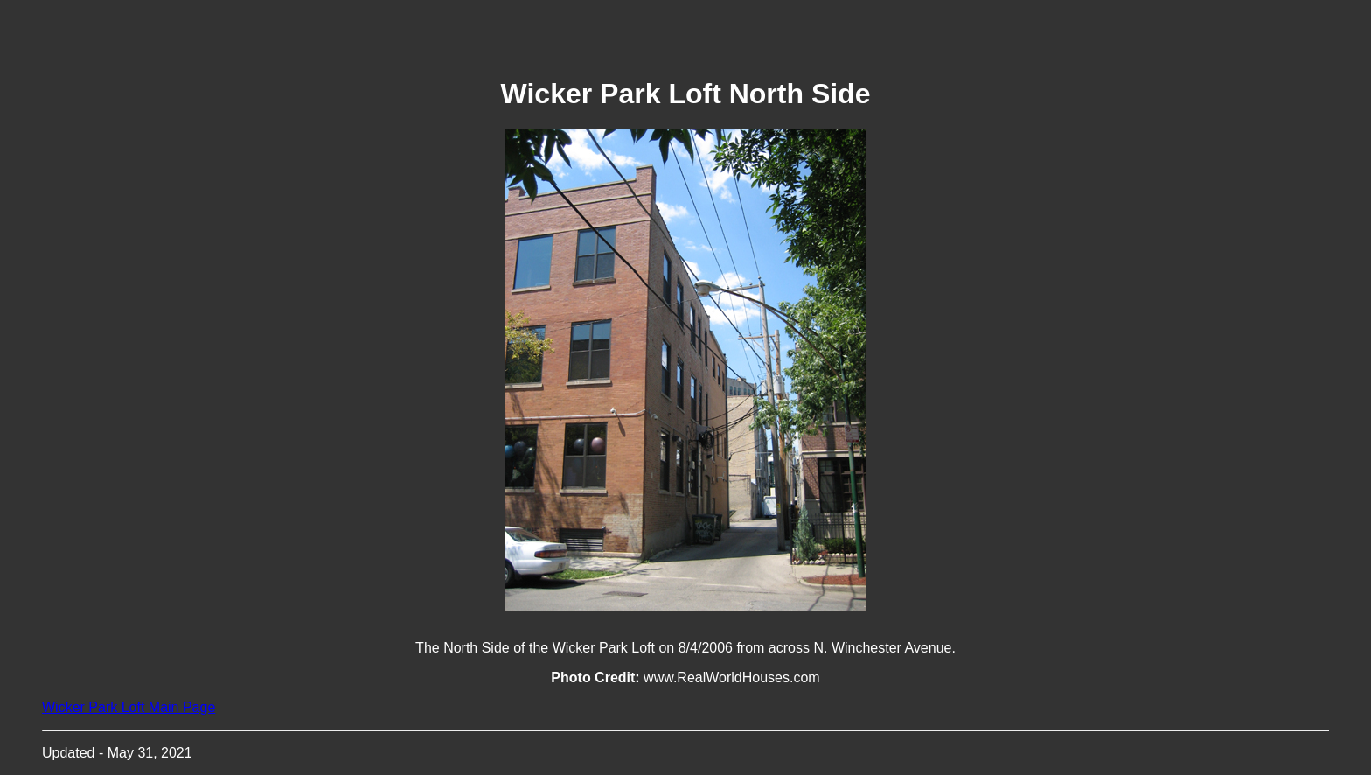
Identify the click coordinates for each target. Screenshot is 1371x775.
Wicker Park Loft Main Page (128, 707)
